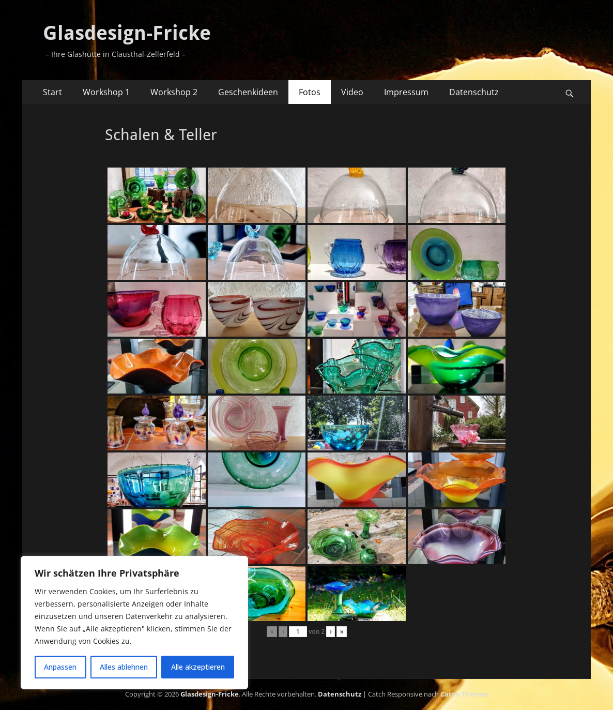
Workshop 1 (106, 92)
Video (352, 92)
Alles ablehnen (124, 667)
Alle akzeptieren (198, 667)
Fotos (309, 92)
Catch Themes (464, 694)
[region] (134, 622)
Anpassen (60, 667)
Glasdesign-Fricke (127, 33)
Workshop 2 (173, 92)
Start (52, 92)
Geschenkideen (248, 92)
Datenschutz (474, 92)
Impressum (406, 92)
